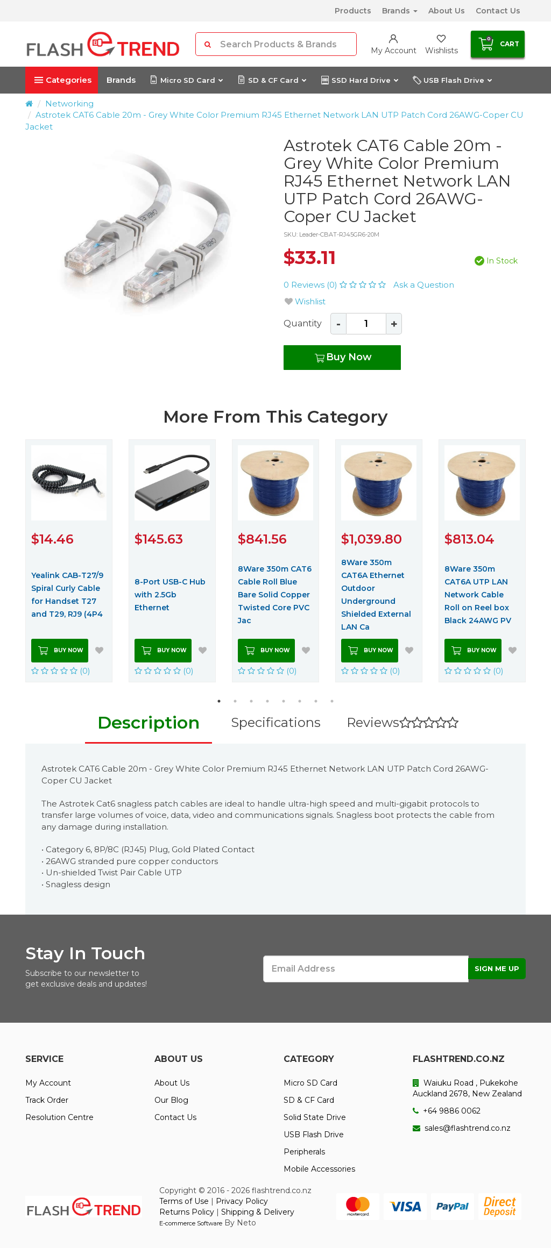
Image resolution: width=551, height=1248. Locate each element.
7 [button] (315, 701)
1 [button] (219, 701)
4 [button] (267, 701)
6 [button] (299, 701)
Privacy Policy (242, 1201)
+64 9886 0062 (447, 1111)
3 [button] (251, 701)
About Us (446, 11)
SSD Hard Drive (359, 80)
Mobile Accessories (319, 1169)
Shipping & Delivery (257, 1212)
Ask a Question (423, 285)
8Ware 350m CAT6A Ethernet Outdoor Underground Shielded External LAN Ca (376, 595)
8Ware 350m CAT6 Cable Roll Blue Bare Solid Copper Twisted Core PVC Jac (275, 594)
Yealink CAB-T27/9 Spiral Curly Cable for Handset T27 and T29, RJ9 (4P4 (67, 594)
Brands (400, 11)
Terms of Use (184, 1201)
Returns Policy (186, 1212)
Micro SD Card (185, 80)
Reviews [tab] (402, 722)
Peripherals (304, 1152)
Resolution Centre (59, 1117)
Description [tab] (148, 722)
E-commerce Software (190, 1223)
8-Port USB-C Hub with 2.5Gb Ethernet (170, 594)
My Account (48, 1083)
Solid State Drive (315, 1117)
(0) (60, 671)
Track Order (46, 1100)
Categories (62, 80)
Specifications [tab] (276, 722)
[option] (146, 231)
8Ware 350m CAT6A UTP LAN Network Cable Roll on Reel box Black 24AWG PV (477, 594)
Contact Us (498, 11)
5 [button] (283, 701)
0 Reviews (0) (336, 285)
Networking (69, 103)
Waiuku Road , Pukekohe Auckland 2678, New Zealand (467, 1088)
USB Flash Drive (452, 80)
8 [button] (332, 701)
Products (353, 11)
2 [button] (235, 701)
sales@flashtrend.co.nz (462, 1128)
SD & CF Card (271, 80)
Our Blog (171, 1100)
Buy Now (342, 357)
